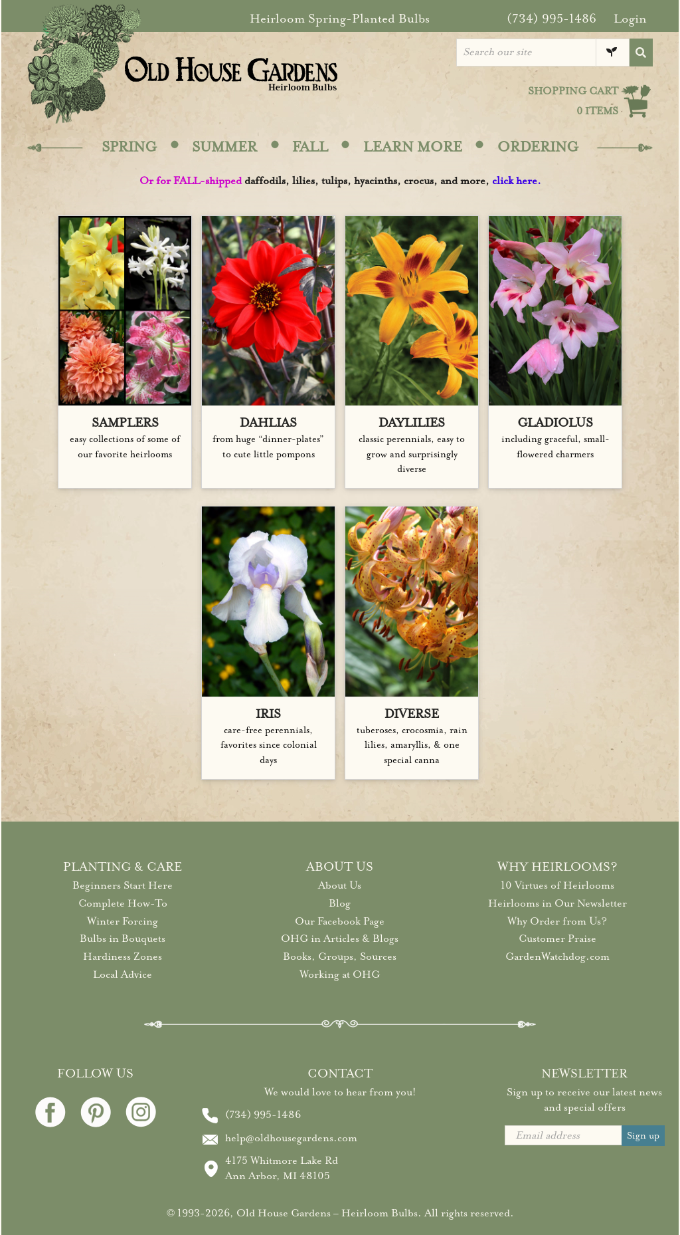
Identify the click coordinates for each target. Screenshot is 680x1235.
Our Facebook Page (339, 921)
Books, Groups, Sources (339, 956)
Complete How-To (122, 903)
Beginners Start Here (122, 885)
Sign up (643, 1135)
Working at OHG (339, 974)
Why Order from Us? (557, 921)
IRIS (268, 714)
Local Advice (122, 974)
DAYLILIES (412, 423)
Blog (340, 903)
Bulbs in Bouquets (122, 938)
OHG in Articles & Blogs (339, 938)
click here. (516, 180)
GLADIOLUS (555, 423)
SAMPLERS (125, 423)
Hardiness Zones (122, 956)
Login (630, 19)
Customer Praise (557, 938)
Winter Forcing (122, 921)
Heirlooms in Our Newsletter (557, 903)
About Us (339, 885)
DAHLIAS (268, 423)
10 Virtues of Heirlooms (557, 885)
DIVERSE (411, 714)
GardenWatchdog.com (557, 956)
